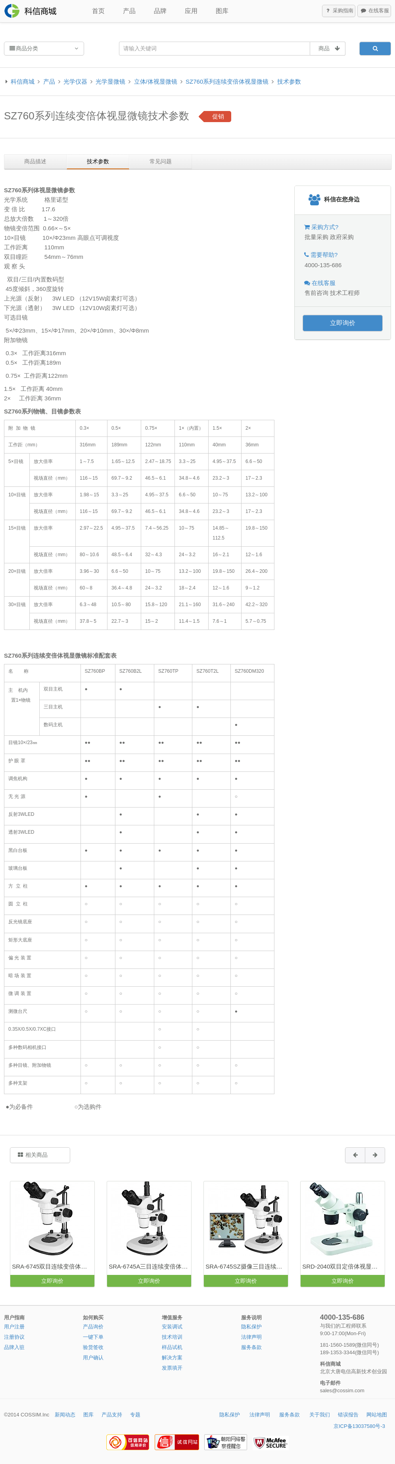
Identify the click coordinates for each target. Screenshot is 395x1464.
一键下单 (93, 1337)
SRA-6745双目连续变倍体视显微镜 (53, 1266)
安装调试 (172, 1327)
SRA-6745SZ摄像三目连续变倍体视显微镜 (246, 1266)
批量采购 (316, 236)
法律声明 (251, 1337)
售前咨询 (316, 292)
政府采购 (342, 236)
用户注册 (14, 1327)
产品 (129, 11)
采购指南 (339, 11)
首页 (98, 11)
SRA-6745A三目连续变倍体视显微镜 (150, 1266)
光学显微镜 (110, 81)
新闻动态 (65, 1415)
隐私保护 (251, 1327)
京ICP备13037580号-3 (359, 1426)
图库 (222, 11)
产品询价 (93, 1327)
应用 (191, 11)
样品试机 (172, 1347)
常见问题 (161, 161)
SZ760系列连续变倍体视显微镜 (227, 81)
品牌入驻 (14, 1347)
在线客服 (374, 11)
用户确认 (93, 1358)
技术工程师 (345, 292)
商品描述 (35, 161)
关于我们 (319, 1415)
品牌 (160, 11)
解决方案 (172, 1358)
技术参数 (289, 81)
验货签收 (93, 1347)
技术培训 (172, 1337)
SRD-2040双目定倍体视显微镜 (342, 1266)
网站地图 (376, 1415)
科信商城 (23, 81)
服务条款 (251, 1347)
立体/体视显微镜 (155, 81)
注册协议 (14, 1337)
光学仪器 (75, 81)
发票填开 (172, 1368)
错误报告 (348, 1415)
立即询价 (342, 323)
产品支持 (112, 1415)
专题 (135, 1415)
